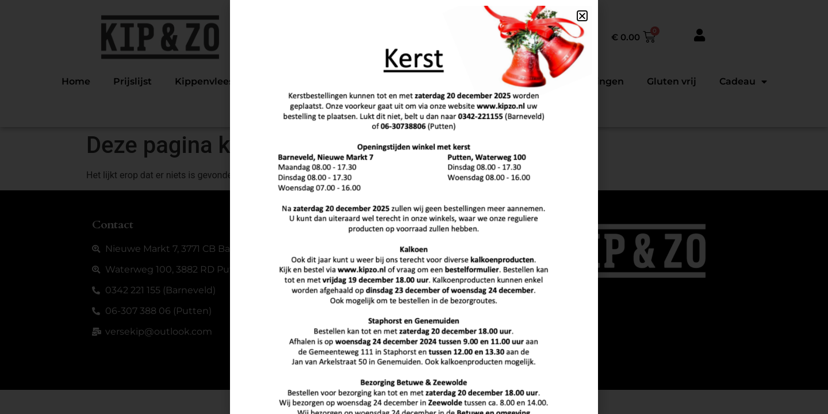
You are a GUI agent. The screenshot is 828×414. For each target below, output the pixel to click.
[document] (414, 207)
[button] (582, 16)
